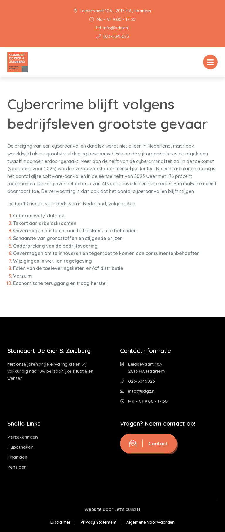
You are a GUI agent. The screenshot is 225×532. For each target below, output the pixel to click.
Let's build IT (127, 509)
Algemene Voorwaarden (150, 522)
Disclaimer (60, 522)
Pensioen (17, 467)
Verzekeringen (22, 437)
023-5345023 (112, 36)
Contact (148, 443)
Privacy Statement (98, 522)
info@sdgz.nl (112, 28)
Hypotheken (20, 447)
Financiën (17, 457)
